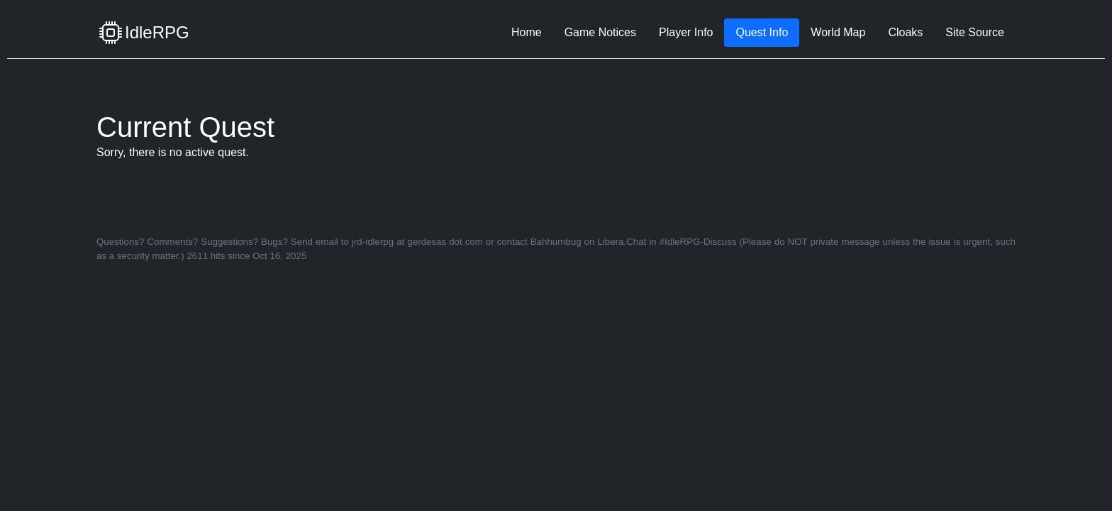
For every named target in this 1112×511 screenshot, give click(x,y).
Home (526, 32)
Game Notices (600, 32)
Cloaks (905, 32)
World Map (838, 32)
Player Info (686, 32)
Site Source (974, 32)
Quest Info (761, 32)
